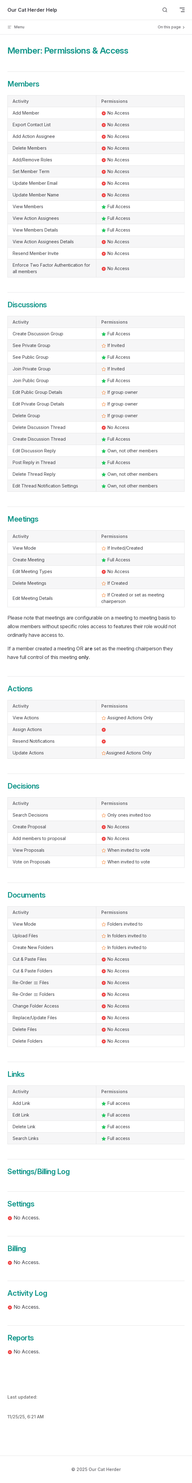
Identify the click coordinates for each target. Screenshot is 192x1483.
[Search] (164, 10)
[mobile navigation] (182, 10)
